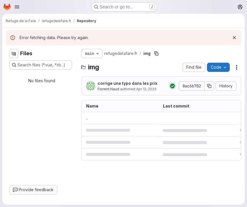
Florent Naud (108, 89)
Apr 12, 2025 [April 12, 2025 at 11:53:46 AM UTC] (146, 89)
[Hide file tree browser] (13, 53)
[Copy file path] (156, 53)
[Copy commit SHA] (209, 86)
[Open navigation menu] (17, 7)
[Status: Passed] (172, 86)
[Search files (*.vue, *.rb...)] (40, 65)
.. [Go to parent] (87, 118)
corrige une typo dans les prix (127, 83)
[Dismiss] (234, 37)
